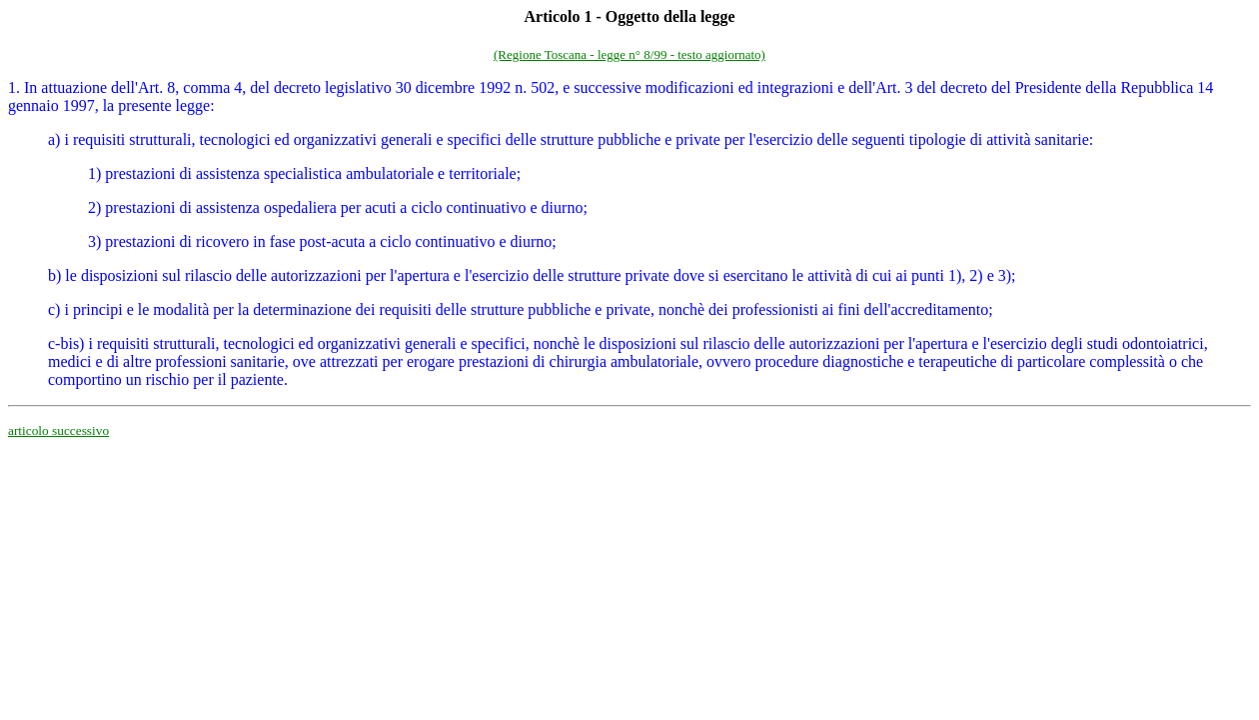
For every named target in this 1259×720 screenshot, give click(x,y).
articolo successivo (58, 430)
